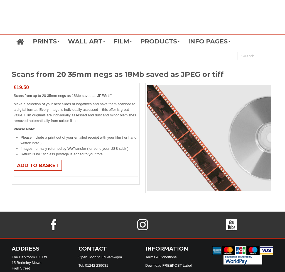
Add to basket (38, 165)
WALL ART (86, 41)
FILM (123, 41)
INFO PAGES (209, 41)
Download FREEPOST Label (168, 265)
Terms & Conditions (161, 257)
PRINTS (46, 41)
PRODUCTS (160, 41)
